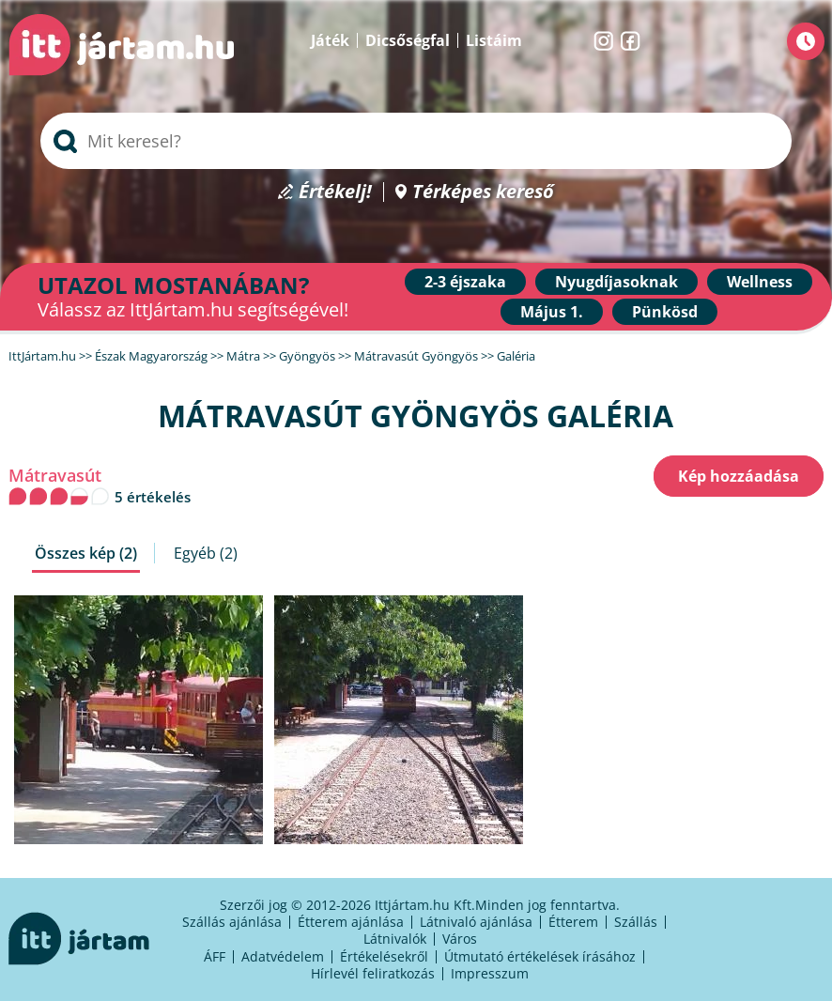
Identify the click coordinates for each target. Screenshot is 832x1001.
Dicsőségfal (407, 40)
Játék (330, 40)
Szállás (635, 922)
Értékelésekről (384, 956)
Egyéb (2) (206, 553)
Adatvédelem (282, 956)
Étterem (573, 922)
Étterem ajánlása (351, 922)
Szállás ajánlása (232, 922)
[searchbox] (416, 141)
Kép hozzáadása (738, 476)
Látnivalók (394, 938)
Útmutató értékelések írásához (540, 956)
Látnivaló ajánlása (476, 922)
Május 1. (551, 311)
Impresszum (490, 973)
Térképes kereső (483, 192)
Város (459, 938)
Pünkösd (665, 311)
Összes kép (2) (86, 553)
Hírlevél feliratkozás (373, 973)
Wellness (760, 281)
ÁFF (214, 956)
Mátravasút (54, 476)
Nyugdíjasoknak (616, 281)
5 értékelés (153, 496)
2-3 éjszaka (465, 281)
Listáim (494, 40)
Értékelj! (335, 192)
